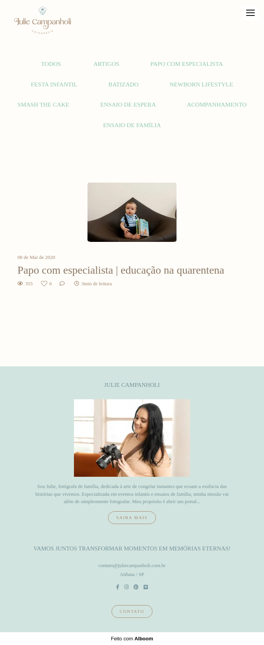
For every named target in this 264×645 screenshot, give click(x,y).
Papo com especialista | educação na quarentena (120, 270)
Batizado (123, 84)
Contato (132, 611)
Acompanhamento (217, 104)
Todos (51, 63)
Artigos (107, 63)
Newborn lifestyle (201, 84)
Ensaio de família (132, 125)
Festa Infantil (54, 84)
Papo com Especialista (186, 63)
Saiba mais (132, 517)
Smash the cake (43, 104)
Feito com (132, 639)
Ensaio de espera (128, 104)
